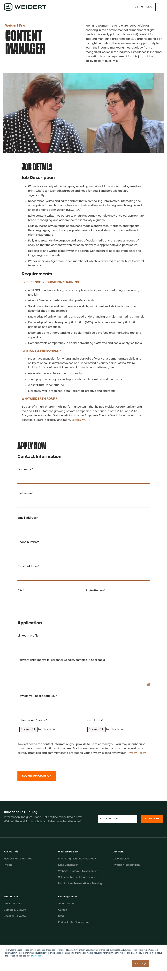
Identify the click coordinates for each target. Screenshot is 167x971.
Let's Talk (143, 7)
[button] (161, 7)
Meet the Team (13, 903)
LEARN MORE (81, 420)
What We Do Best (68, 852)
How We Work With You (18, 859)
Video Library (66, 903)
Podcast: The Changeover (74, 922)
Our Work (118, 852)
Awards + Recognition (126, 865)
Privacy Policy (36, 956)
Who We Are (11, 897)
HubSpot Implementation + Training (80, 883)
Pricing (8, 865)
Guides (62, 910)
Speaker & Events (15, 916)
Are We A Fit (11, 852)
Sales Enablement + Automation (78, 877)
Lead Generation (68, 865)
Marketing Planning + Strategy (77, 859)
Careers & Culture (15, 910)
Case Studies (121, 859)
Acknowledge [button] (140, 963)
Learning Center (67, 897)
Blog (61, 916)
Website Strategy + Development (78, 871)
